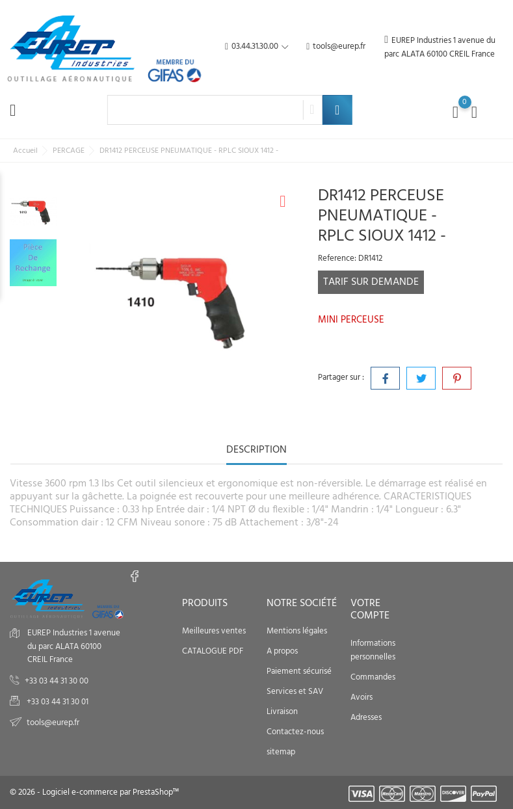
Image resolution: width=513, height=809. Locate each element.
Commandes (372, 677)
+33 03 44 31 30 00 (56, 681)
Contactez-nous (295, 732)
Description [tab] (256, 451)
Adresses (366, 717)
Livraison (282, 712)
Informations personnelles (372, 650)
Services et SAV (295, 691)
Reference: (337, 258)
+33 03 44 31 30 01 (56, 702)
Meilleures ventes (214, 631)
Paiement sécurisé (299, 671)
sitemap (281, 752)
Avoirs (361, 697)
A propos (282, 651)
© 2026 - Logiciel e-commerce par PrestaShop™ (94, 792)
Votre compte (369, 609)
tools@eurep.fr (335, 47)
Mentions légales (297, 631)
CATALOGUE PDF (212, 651)
